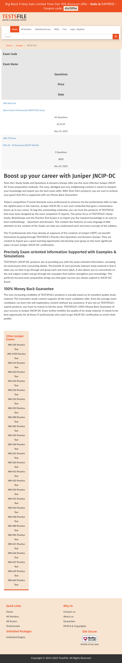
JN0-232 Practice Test (16, 392)
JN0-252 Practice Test (16, 401)
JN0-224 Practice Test (16, 383)
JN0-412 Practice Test (16, 473)
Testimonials (13, 625)
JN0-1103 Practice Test (16, 356)
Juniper (19, 45)
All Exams (11, 621)
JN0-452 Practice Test (16, 509)
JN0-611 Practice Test (16, 546)
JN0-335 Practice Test (16, 437)
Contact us (69, 611)
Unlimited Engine (15, 637)
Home (14, 29)
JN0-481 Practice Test (16, 537)
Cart (65, 29)
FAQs (56, 29)
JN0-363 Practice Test (16, 464)
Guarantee (69, 621)
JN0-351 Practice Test (16, 455)
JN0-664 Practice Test (16, 582)
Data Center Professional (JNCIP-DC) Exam (24, 110)
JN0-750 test (9, 138)
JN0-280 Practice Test (16, 419)
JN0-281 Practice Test (16, 428)
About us (68, 616)
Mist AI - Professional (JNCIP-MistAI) (21, 145)
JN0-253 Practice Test (16, 410)
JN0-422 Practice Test (16, 482)
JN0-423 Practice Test (16, 491)
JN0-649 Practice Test (16, 573)
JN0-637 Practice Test (16, 564)
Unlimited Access (43, 29)
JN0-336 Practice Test (16, 446)
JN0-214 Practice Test (16, 365)
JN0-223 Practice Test (16, 374)
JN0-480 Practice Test (16, 528)
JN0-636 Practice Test (16, 555)
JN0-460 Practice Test (16, 519)
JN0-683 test (9, 103)
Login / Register (77, 29)
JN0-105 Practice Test (16, 346)
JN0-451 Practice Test (16, 500)
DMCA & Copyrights (74, 625)
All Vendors (26, 29)
